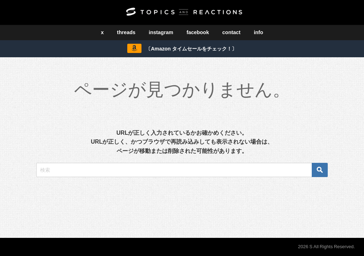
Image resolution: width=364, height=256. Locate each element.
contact (231, 32)
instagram (161, 32)
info (258, 32)
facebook (198, 32)
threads (126, 32)
